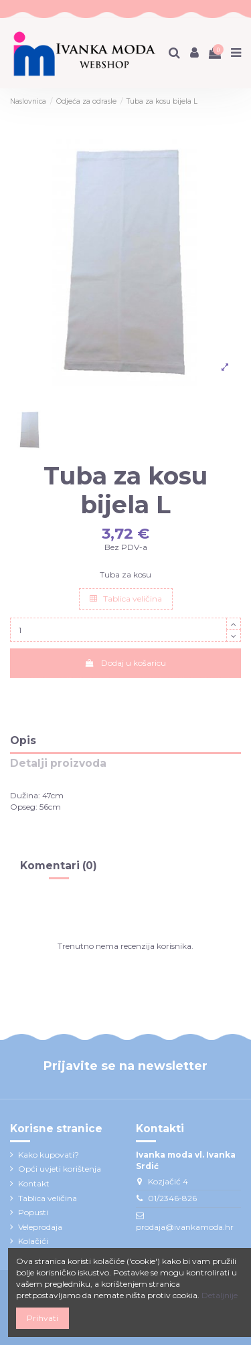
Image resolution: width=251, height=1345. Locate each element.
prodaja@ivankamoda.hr (185, 1227)
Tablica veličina (126, 599)
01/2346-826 (172, 1198)
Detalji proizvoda (58, 764)
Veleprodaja (40, 1227)
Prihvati (42, 1318)
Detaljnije (219, 1295)
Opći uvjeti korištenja (59, 1169)
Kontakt (34, 1183)
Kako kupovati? (48, 1155)
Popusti (33, 1212)
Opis (23, 741)
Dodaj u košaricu (125, 663)
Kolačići (33, 1241)
